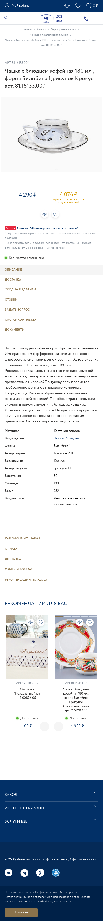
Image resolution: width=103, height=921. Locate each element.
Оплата (11, 549)
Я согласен (21, 912)
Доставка (13, 559)
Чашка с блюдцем (66, 438)
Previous (44, 726)
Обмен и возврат (18, 569)
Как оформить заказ (22, 539)
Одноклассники (40, 873)
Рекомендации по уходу (26, 580)
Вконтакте (9, 873)
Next (58, 726)
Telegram (24, 873)
